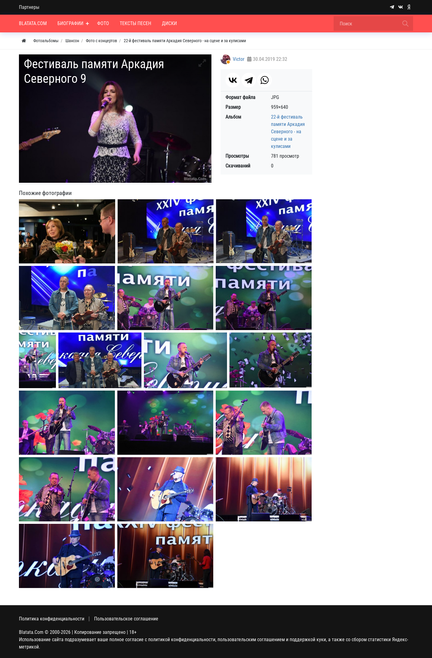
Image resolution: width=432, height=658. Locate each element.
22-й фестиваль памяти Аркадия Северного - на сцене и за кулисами (288, 131)
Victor (238, 59)
